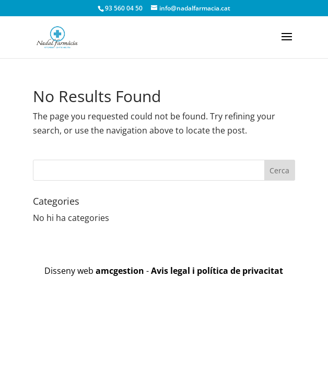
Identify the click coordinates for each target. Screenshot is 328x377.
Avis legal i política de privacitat (217, 270)
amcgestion (120, 270)
